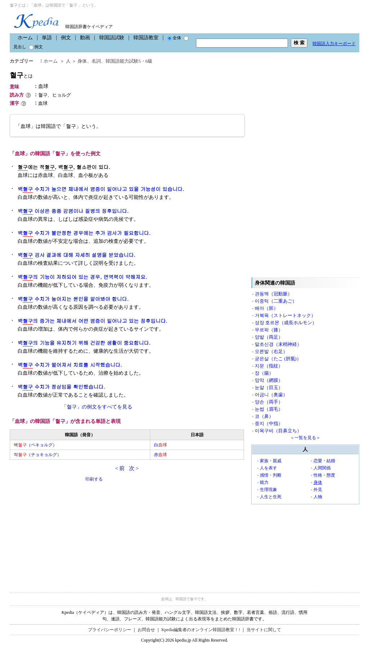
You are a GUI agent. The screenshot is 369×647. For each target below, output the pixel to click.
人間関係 (322, 467)
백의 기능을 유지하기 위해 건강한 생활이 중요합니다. (84, 343)
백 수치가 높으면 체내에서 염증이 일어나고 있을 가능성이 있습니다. (101, 189)
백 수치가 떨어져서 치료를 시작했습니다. (70, 365)
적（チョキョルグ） (37, 454)
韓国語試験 (111, 37)
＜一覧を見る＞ (305, 437)
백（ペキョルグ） (35, 444)
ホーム (25, 37)
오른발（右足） (271, 351)
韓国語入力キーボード (334, 43)
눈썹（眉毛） (269, 409)
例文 (66, 37)
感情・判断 (270, 475)
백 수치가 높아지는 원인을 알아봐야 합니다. (73, 299)
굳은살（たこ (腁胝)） (278, 358)
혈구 (21, 75)
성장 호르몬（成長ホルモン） (286, 322)
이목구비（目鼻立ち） (278, 430)
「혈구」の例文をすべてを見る (97, 407)
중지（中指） (269, 423)
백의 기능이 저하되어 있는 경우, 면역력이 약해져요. (82, 277)
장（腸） (264, 373)
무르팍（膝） (269, 330)
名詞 (96, 61)
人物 (318, 496)
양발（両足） (269, 337)
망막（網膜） (269, 380)
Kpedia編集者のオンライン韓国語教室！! (200, 629)
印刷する (94, 479)
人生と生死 (270, 496)
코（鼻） (264, 416)
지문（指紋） (269, 366)
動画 (85, 37)
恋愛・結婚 (324, 460)
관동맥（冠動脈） (273, 293)
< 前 (120, 468)
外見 (318, 489)
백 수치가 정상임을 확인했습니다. (61, 387)
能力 (264, 482)
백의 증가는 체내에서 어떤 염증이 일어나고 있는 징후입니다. (92, 321)
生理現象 (268, 489)
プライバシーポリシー (109, 629)
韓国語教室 (146, 37)
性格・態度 (324, 475)
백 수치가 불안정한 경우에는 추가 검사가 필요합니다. (84, 233)
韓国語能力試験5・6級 (129, 61)
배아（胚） (266, 308)
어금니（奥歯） (271, 394)
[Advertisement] (64, 533)
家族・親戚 (270, 460)
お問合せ (146, 629)
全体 (174, 37)
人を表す (268, 467)
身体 (82, 61)
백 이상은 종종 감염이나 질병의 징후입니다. (73, 211)
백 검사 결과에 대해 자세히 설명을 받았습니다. (76, 255)
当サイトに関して (263, 629)
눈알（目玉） (269, 387)
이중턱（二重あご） (276, 301)
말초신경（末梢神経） (278, 344)
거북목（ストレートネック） (285, 315)
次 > (134, 468)
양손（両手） (269, 402)
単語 (47, 37)
